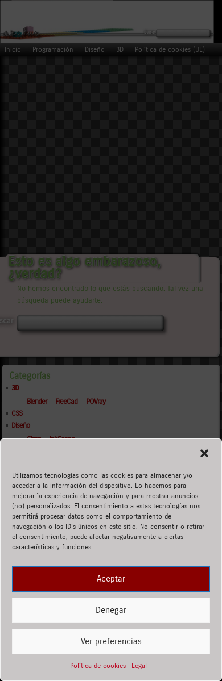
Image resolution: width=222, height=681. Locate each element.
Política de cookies (98, 666)
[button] (204, 453)
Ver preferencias (111, 641)
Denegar (111, 610)
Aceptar (111, 579)
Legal (139, 666)
